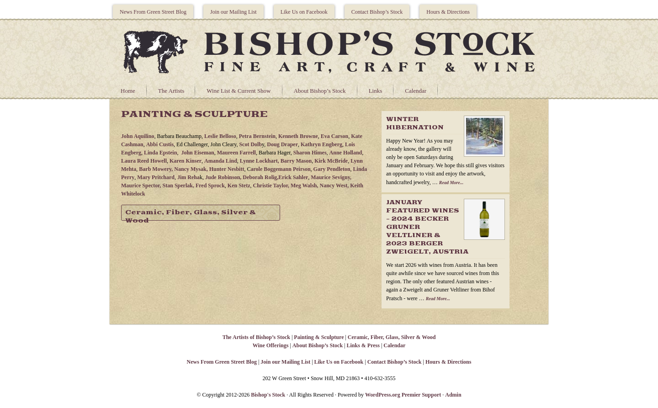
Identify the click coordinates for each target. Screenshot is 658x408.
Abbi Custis (160, 144)
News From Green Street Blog (153, 12)
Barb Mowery (155, 169)
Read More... (451, 182)
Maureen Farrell (236, 152)
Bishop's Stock (268, 395)
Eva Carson (334, 136)
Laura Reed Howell (144, 161)
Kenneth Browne (298, 136)
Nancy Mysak (190, 169)
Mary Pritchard (156, 177)
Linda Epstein (160, 152)
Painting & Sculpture (319, 337)
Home (128, 90)
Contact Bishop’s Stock (377, 12)
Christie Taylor (270, 185)
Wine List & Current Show (239, 90)
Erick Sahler (293, 177)
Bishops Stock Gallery (329, 50)
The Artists (171, 90)
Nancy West (334, 185)
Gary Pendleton (331, 169)
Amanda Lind (220, 161)
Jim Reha (188, 177)
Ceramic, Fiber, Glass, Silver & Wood (190, 215)
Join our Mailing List (233, 12)
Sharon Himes (310, 152)
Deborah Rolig (260, 177)
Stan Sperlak (178, 185)
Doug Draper (282, 144)
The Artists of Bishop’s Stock (256, 337)
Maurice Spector (140, 185)
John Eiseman (197, 152)
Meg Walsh (304, 185)
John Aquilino (137, 136)
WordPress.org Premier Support (403, 395)
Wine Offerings (271, 345)
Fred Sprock (210, 185)
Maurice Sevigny (330, 177)
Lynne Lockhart (259, 161)
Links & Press (362, 345)
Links (375, 90)
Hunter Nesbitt (226, 169)
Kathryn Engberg (321, 144)
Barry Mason (296, 161)
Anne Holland (345, 152)
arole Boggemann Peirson (280, 169)
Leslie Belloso (220, 136)
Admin (453, 395)
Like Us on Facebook (304, 12)
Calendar (415, 90)
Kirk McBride (331, 161)
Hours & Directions (448, 12)
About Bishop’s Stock (320, 90)
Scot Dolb (250, 144)
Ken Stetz (239, 185)
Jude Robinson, (224, 177)
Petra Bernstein (257, 136)
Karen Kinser (186, 161)
